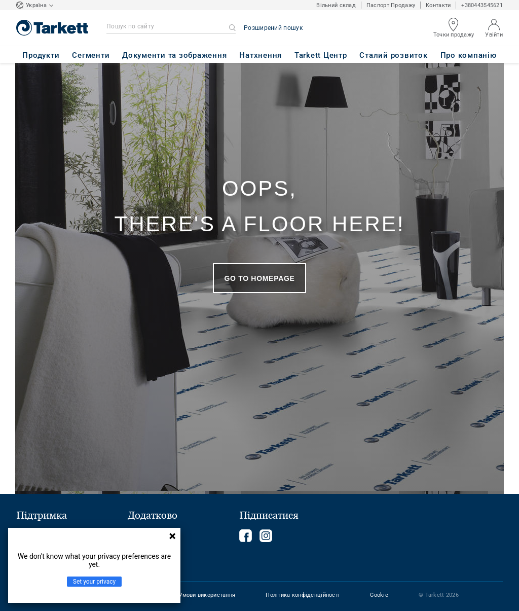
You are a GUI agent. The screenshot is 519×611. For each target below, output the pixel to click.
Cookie (379, 595)
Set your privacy (94, 581)
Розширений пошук (273, 27)
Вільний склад (336, 5)
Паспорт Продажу (390, 5)
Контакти (438, 5)
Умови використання (207, 595)
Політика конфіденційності (303, 595)
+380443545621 (482, 5)
